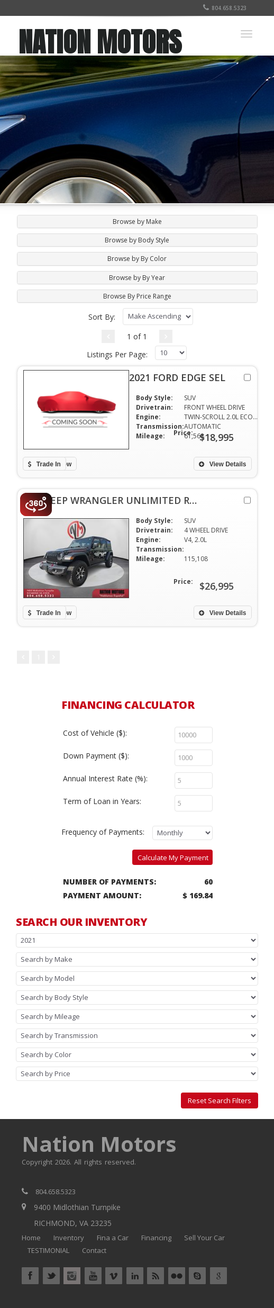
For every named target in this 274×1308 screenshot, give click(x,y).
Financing (156, 1237)
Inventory (68, 1237)
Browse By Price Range (137, 296)
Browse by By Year (137, 277)
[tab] (137, 221)
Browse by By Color (137, 258)
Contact (94, 1250)
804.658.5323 (224, 8)
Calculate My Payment (173, 857)
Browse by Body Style (137, 240)
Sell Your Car (204, 1237)
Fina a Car (113, 1237)
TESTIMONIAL (48, 1250)
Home (31, 1237)
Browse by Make (137, 221)
